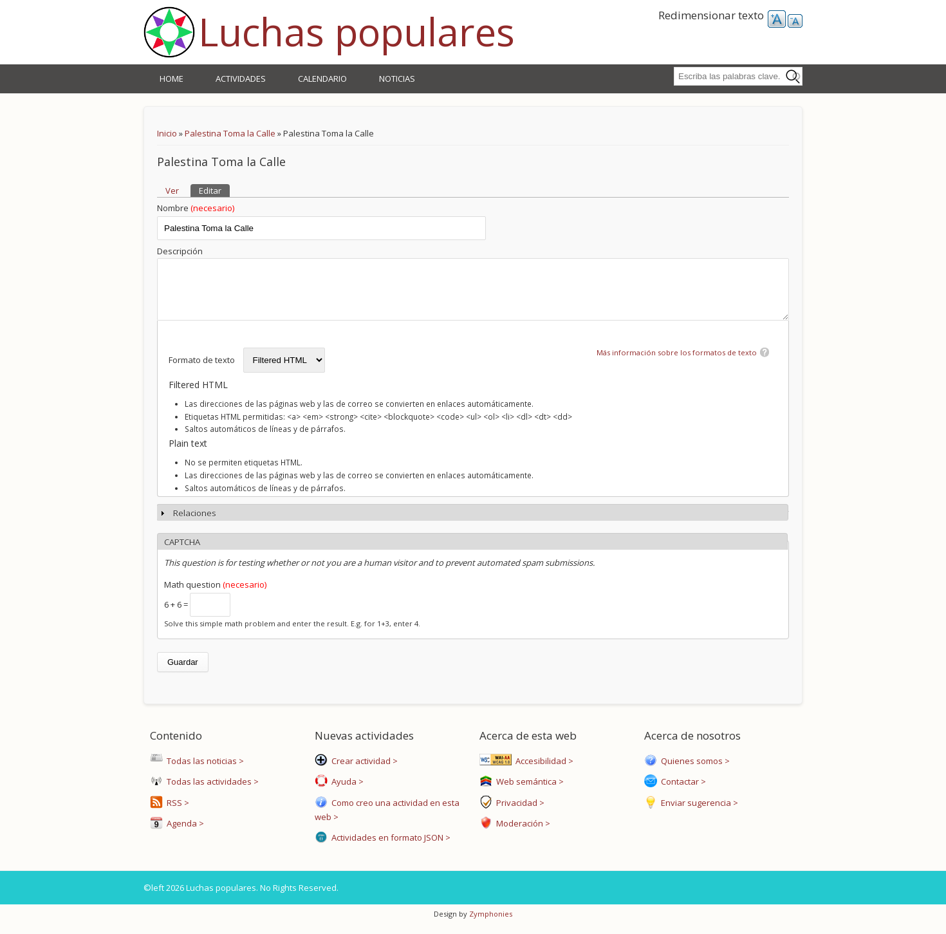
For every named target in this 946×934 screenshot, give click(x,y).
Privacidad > (518, 812)
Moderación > (521, 833)
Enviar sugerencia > (697, 812)
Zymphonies (489, 923)
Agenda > (183, 833)
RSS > (176, 812)
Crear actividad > (363, 770)
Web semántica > (528, 791)
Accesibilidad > (542, 770)
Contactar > (681, 791)
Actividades (241, 78)
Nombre (195, 208)
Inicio (167, 133)
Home (171, 78)
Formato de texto (203, 369)
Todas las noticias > (203, 770)
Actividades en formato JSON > (389, 847)
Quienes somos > (693, 770)
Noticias (397, 78)
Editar (214, 190)
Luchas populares (356, 31)
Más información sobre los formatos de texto (677, 362)
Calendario (322, 78)
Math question (215, 594)
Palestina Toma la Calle (230, 133)
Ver (172, 190)
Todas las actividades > (211, 791)
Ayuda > (346, 791)
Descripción (180, 251)
